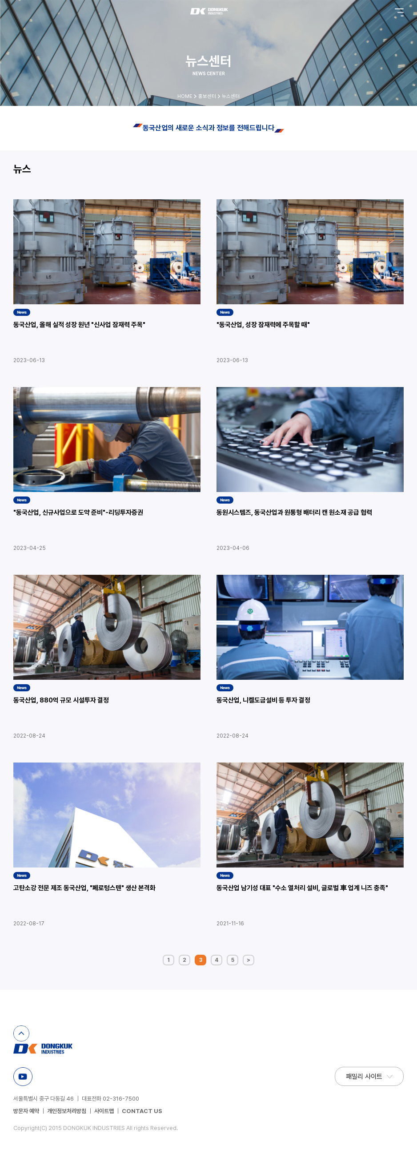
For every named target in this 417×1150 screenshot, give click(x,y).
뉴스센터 (231, 96)
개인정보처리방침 (66, 1111)
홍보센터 (207, 96)
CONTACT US (142, 1111)
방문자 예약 (26, 1111)
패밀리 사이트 (364, 1077)
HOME (184, 96)
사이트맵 (104, 1111)
